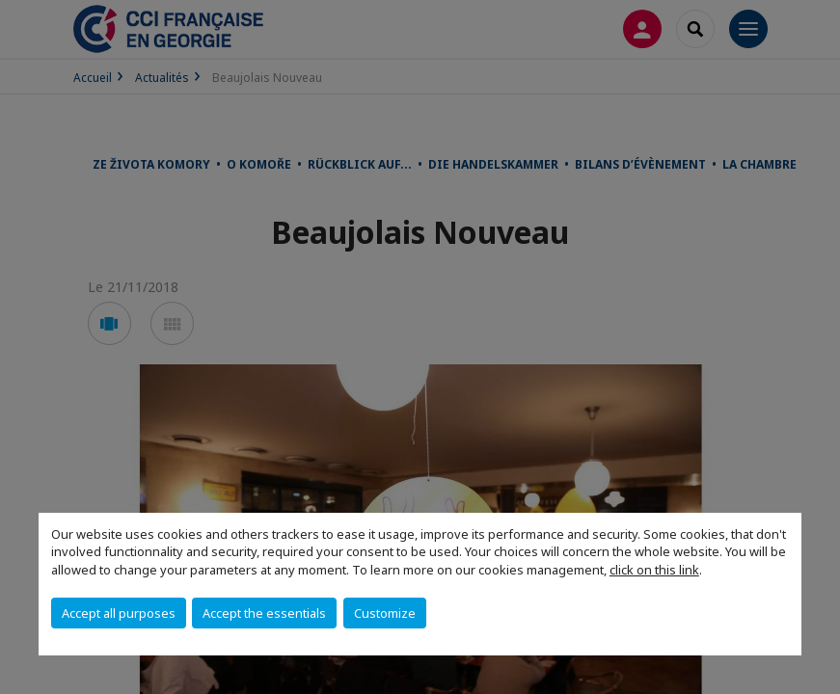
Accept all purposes (119, 613)
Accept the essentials (264, 613)
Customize (385, 613)
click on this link (654, 569)
